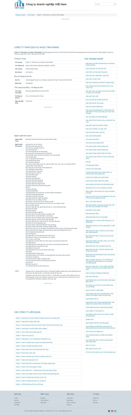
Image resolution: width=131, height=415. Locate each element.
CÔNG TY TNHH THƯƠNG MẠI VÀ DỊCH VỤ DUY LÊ (31, 377)
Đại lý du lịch (90, 345)
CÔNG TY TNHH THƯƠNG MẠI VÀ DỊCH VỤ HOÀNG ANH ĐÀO (34, 342)
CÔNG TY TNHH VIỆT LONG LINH (25, 353)
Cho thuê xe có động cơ (94, 331)
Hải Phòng (16, 404)
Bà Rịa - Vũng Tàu (71, 402)
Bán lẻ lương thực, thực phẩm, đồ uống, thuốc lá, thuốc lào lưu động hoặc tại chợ (100, 268)
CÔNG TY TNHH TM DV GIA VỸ (25, 335)
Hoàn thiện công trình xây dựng (97, 181)
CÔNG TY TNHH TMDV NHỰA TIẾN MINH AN (29, 332)
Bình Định (95, 402)
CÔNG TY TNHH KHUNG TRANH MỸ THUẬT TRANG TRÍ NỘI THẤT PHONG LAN (39, 325)
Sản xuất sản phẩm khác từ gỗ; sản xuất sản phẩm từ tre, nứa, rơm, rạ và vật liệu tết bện (100, 111)
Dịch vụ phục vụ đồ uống (94, 290)
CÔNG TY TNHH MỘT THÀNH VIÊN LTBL (28, 321)
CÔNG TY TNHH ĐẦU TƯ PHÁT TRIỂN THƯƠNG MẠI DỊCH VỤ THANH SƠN (38, 318)
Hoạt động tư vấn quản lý (95, 311)
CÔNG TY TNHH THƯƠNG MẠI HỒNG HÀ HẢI (29, 346)
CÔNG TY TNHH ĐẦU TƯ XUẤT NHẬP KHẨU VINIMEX (31, 328)
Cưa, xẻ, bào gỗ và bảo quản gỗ (97, 99)
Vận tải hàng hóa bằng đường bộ (97, 273)
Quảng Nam (43, 402)
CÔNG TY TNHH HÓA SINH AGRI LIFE (27, 360)
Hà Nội (16, 398)
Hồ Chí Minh (70, 398)
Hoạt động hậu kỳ (92, 299)
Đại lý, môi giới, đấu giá (94, 201)
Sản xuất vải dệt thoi (93, 79)
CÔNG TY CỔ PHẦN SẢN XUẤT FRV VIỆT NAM (29, 384)
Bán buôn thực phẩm (93, 210)
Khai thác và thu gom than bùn (97, 72)
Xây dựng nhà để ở (92, 139)
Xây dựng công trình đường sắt (97, 146)
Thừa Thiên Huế (44, 400)
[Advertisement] (65, 32)
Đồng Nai (69, 404)
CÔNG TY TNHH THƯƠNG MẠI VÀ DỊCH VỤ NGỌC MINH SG (33, 356)
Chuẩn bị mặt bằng (92, 165)
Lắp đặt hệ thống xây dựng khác (97, 177)
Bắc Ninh (16, 400)
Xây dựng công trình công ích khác (98, 153)
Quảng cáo (89, 319)
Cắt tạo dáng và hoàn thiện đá (96, 117)
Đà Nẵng (43, 398)
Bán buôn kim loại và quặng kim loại (98, 246)
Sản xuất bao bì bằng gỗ (94, 106)
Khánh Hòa (95, 398)
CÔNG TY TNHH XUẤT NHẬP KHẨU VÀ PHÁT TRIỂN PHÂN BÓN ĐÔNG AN (37, 374)
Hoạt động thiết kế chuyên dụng (97, 323)
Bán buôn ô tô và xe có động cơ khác (99, 188)
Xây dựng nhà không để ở (95, 143)
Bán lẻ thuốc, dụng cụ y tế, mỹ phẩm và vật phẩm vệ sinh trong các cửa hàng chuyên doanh (99, 261)
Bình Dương (70, 400)
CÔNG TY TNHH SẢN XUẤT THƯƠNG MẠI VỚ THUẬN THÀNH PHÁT (35, 363)
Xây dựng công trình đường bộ (97, 150)
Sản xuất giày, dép (92, 96)
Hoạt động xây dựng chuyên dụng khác (100, 184)
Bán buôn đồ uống (92, 213)
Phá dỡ (88, 162)
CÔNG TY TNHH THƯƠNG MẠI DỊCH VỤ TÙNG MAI (31, 381)
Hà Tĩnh (95, 400)
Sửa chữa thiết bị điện (93, 136)
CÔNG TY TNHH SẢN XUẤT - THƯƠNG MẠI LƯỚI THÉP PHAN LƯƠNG (36, 370)
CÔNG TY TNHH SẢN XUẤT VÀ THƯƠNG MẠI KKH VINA (32, 349)
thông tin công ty (54, 411)
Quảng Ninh (17, 402)
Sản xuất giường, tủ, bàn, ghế (96, 129)
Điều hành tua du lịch (93, 348)
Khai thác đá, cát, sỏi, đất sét (96, 68)
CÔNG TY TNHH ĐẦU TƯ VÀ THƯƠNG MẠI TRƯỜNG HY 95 (33, 339)
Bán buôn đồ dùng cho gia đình (97, 217)
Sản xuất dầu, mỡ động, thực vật (97, 75)
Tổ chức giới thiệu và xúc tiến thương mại (100, 352)
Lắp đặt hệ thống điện (93, 169)
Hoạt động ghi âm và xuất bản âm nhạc (99, 307)
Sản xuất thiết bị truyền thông (97, 125)
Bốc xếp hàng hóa (92, 276)
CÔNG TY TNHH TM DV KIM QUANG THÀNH (29, 367)
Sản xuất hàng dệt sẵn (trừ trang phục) (100, 82)
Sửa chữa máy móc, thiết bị (95, 132)
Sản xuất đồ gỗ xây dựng (95, 103)
